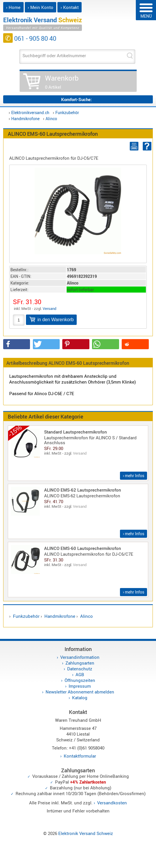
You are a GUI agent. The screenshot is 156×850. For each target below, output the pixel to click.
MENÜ (146, 11)
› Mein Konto (40, 7)
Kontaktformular (80, 756)
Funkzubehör (67, 112)
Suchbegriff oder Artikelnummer (54, 55)
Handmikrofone (25, 118)
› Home (13, 7)
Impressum (80, 686)
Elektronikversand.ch (30, 112)
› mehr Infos (133, 475)
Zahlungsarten (79, 663)
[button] (16, 344)
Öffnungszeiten (80, 680)
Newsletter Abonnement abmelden (80, 692)
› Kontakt (70, 7)
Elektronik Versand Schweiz (85, 833)
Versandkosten (112, 803)
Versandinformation (79, 657)
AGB (80, 674)
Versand (49, 308)
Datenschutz (79, 669)
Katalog (79, 697)
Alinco (51, 118)
